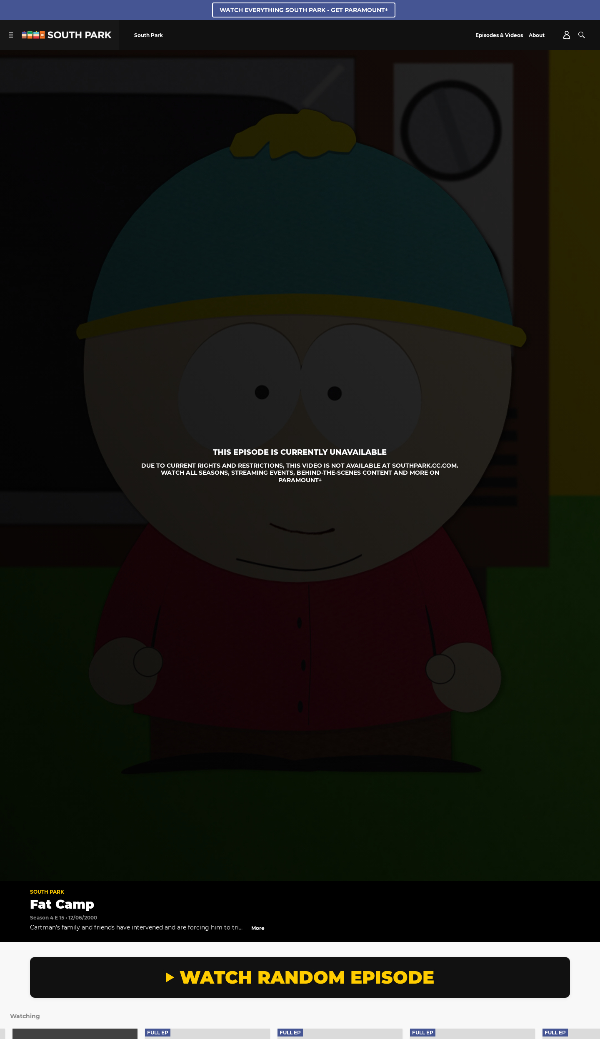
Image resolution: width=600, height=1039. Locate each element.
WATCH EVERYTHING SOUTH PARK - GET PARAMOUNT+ (304, 10)
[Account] (566, 35)
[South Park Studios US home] (67, 36)
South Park (47, 892)
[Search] (581, 35)
